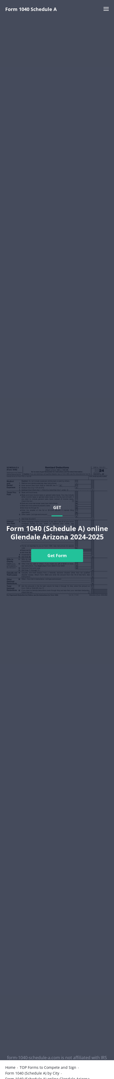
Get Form (57, 555)
